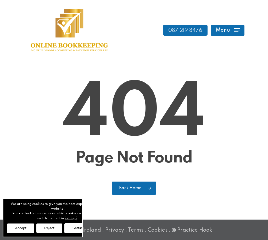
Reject (49, 228)
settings (71, 218)
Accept (20, 228)
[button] (227, 30)
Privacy (114, 230)
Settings (79, 228)
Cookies (158, 230)
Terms (135, 230)
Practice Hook (192, 230)
